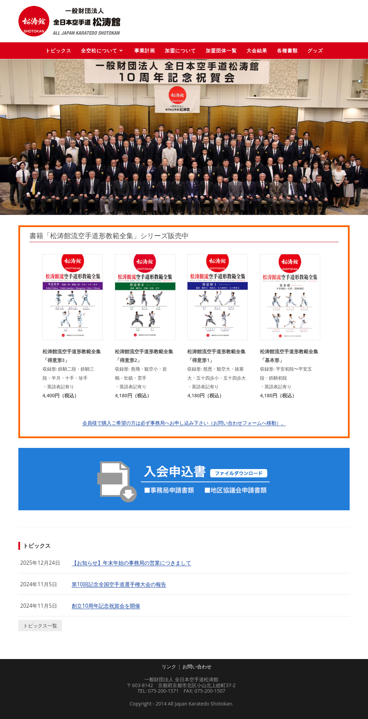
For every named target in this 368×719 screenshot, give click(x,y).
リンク (169, 666)
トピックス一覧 (40, 625)
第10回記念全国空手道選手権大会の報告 (119, 584)
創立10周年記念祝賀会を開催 (106, 605)
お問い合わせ (197, 666)
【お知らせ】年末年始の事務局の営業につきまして (131, 562)
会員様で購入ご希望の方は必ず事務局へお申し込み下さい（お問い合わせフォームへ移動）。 (184, 422)
